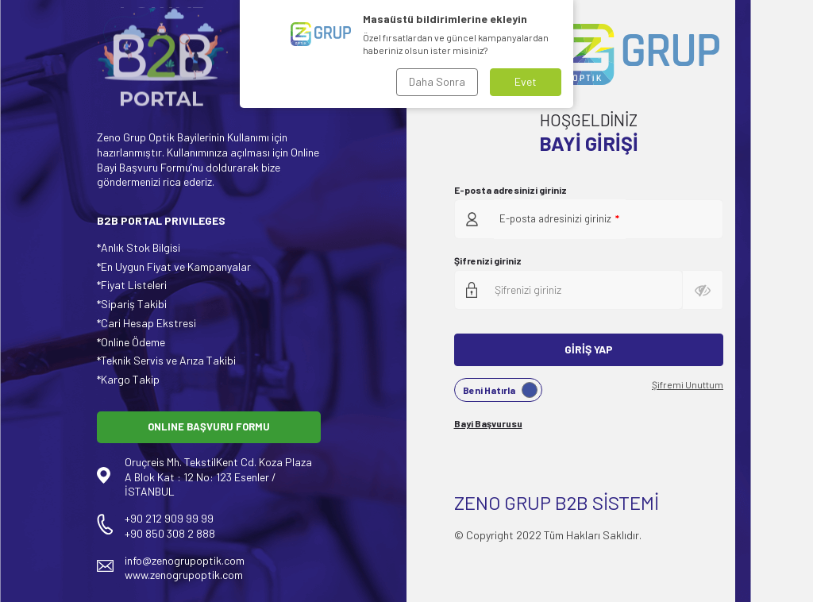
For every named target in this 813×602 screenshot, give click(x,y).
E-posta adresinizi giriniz (510, 189)
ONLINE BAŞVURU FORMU (209, 426)
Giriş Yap (588, 349)
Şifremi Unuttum (687, 384)
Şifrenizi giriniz (488, 260)
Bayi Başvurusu (488, 423)
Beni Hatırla (500, 390)
